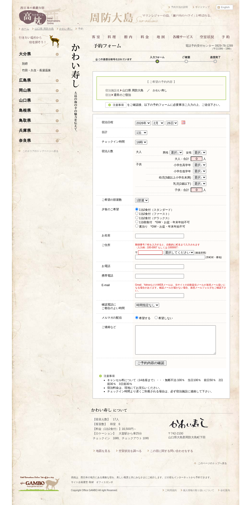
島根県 (25, 110)
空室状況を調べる (130, 456)
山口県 (25, 100)
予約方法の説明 (179, 7)
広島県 (25, 80)
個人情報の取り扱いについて (198, 496)
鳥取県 (25, 120)
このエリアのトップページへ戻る (40, 151)
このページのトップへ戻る (212, 469)
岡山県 (25, 90)
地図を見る (103, 456)
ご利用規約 (171, 496)
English (225, 7)
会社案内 (225, 496)
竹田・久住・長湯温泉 (36, 70)
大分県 (25, 53)
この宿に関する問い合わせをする (171, 456)
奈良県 (25, 140)
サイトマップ (202, 7)
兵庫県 (25, 130)
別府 (25, 63)
